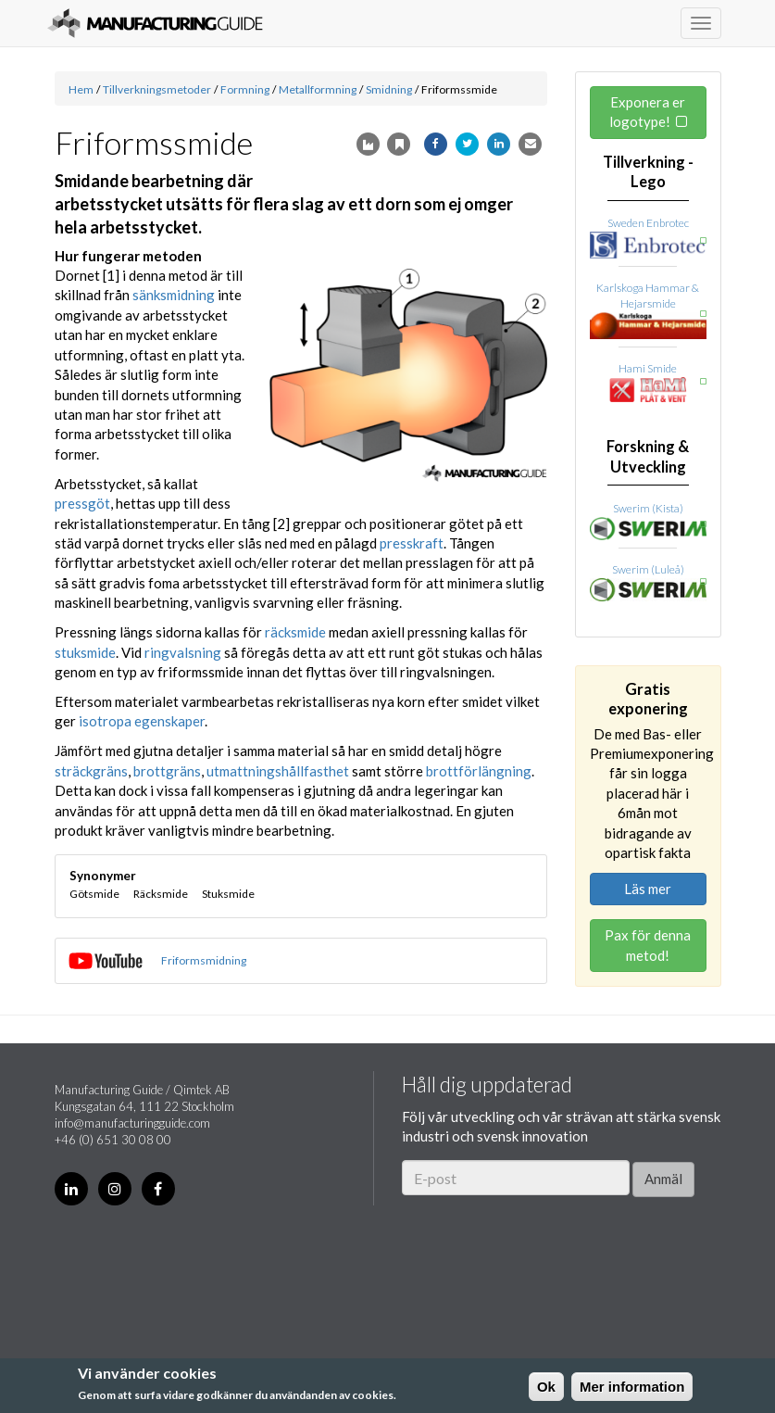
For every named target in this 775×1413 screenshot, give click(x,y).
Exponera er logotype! (647, 112)
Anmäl (663, 1178)
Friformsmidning (203, 960)
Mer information (632, 1386)
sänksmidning (173, 294)
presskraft (412, 543)
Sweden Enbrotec (648, 223)
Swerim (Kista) (648, 508)
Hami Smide (648, 368)
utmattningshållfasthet (277, 771)
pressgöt (82, 503)
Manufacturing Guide (155, 23)
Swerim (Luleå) (648, 569)
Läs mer (647, 888)
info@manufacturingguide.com (132, 1123)
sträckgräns (91, 771)
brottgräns (167, 771)
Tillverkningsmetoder (157, 89)
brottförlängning (478, 771)
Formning (244, 89)
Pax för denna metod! (648, 945)
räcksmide (295, 632)
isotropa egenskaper (142, 721)
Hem (81, 89)
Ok (546, 1386)
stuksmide (85, 652)
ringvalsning (182, 652)
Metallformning (317, 89)
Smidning (389, 89)
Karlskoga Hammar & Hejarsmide (647, 295)
